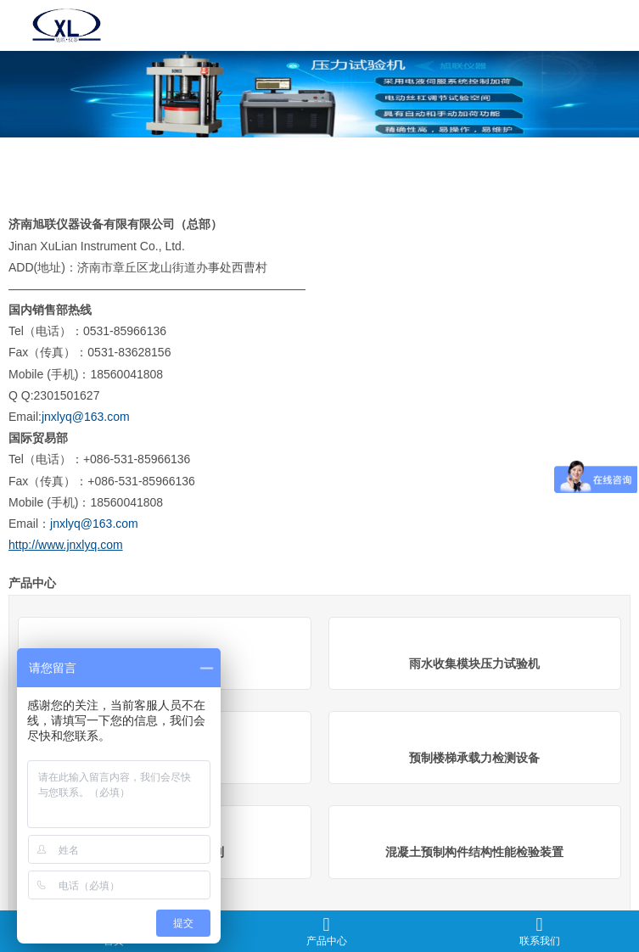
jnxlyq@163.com (86, 416)
